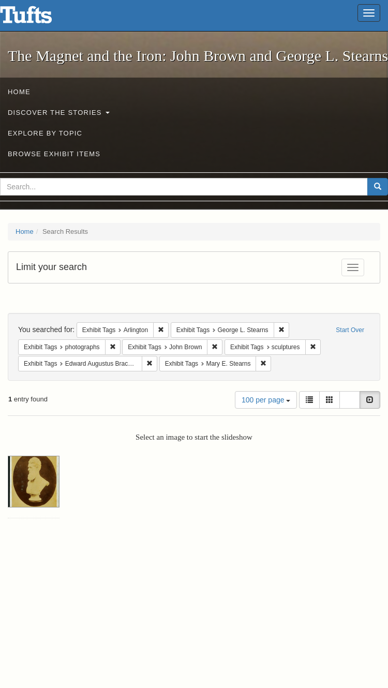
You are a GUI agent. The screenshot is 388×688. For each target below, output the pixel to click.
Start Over (350, 330)
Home (19, 92)
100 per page (266, 400)
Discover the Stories (59, 112)
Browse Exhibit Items (54, 154)
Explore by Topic (45, 133)
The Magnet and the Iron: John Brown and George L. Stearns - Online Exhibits (39, 18)
